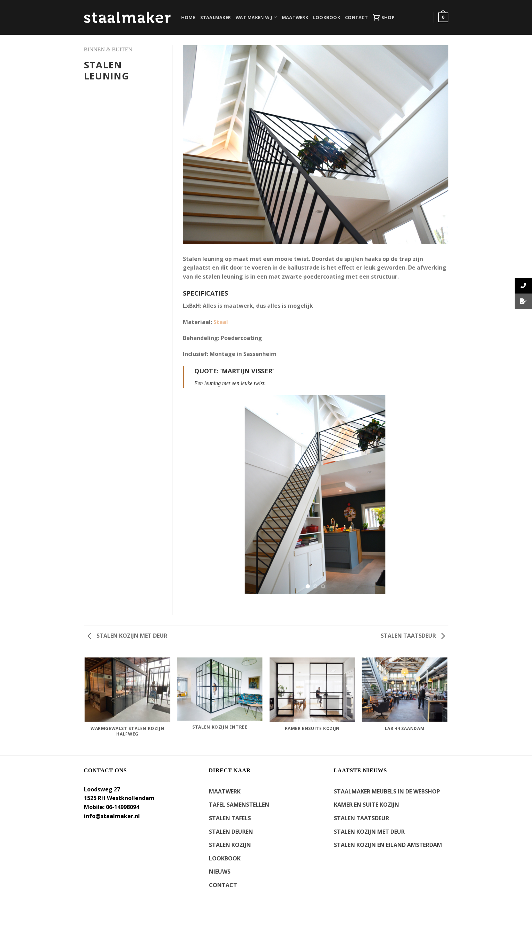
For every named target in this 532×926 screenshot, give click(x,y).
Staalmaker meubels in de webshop (387, 791)
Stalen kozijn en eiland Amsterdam (388, 845)
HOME (188, 17)
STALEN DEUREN (231, 831)
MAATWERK (295, 17)
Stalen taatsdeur (413, 635)
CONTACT (356, 17)
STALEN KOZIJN (230, 845)
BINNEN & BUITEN (108, 49)
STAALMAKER (215, 17)
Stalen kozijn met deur (127, 635)
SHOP (384, 17)
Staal (220, 322)
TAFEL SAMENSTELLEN (239, 804)
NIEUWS (219, 871)
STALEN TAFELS (230, 818)
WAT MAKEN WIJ (256, 17)
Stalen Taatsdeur (361, 818)
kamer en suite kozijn (366, 804)
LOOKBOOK (326, 17)
